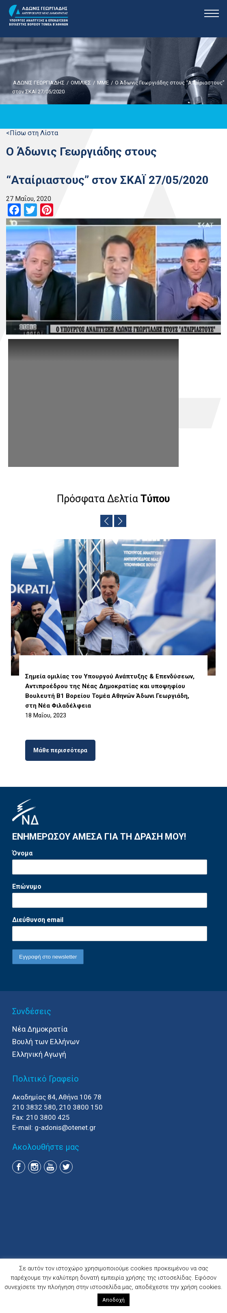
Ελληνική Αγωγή (39, 1054)
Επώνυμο (26, 886)
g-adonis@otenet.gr (65, 1127)
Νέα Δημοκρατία (39, 1029)
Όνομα (22, 853)
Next (120, 521)
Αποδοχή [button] (113, 1300)
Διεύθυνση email (37, 920)
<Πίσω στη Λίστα (32, 133)
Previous (106, 521)
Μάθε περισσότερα (60, 750)
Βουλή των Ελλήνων (46, 1041)
